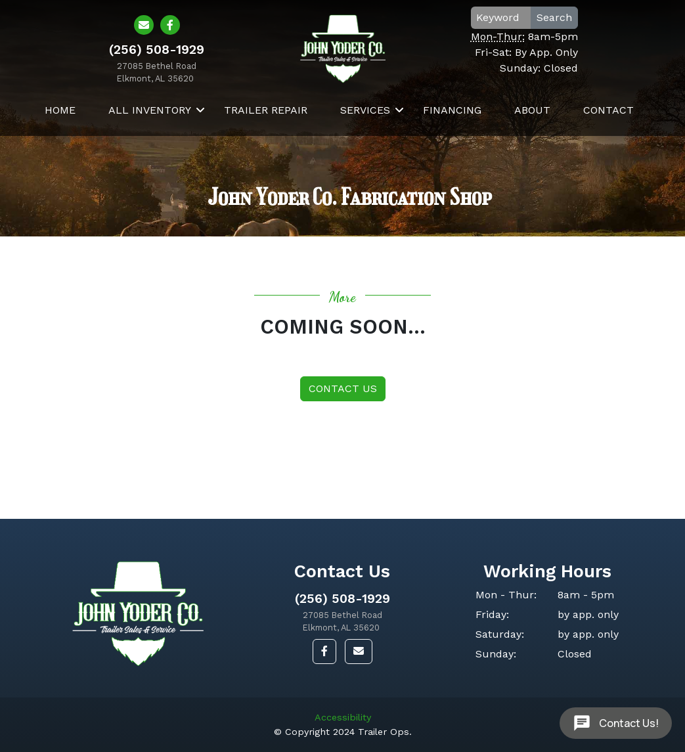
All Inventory (149, 110)
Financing (452, 110)
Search (554, 17)
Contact (608, 110)
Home (60, 110)
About (532, 110)
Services (365, 110)
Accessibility (343, 717)
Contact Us (343, 388)
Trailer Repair (265, 110)
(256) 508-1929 (342, 598)
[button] (324, 651)
